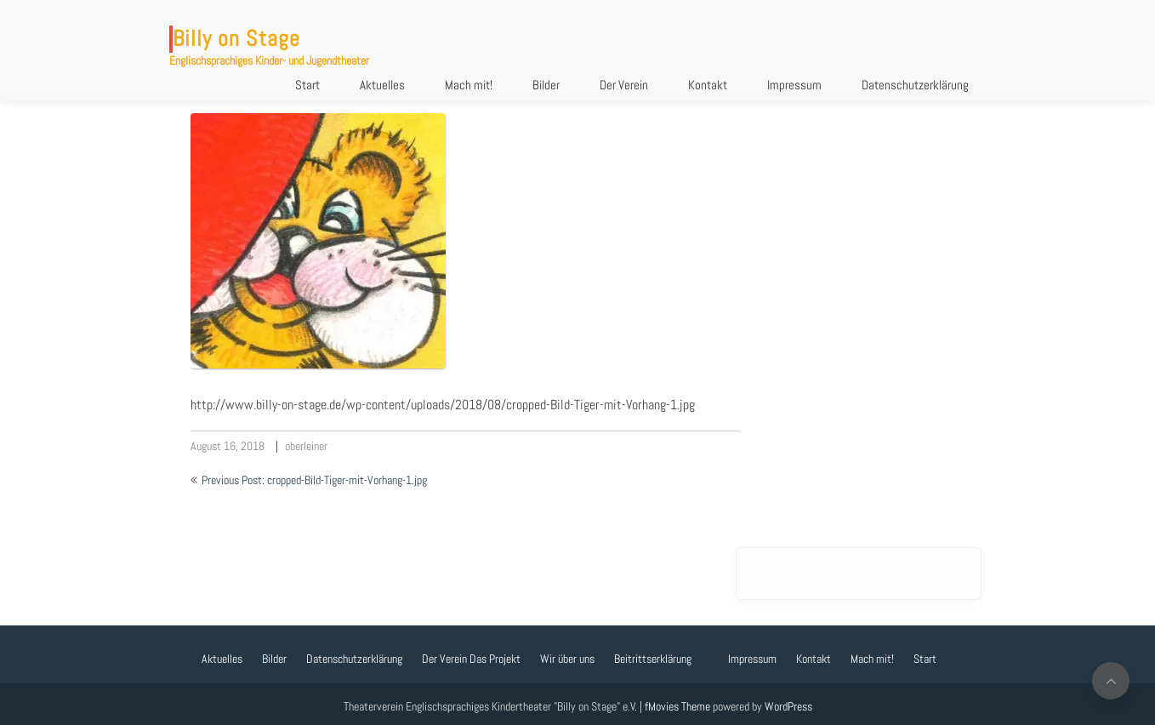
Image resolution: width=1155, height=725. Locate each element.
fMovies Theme (677, 706)
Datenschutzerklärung (915, 85)
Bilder (546, 85)
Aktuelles (382, 85)
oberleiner (306, 446)
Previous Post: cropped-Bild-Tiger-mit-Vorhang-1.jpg (314, 480)
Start (307, 85)
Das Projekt (495, 658)
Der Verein (624, 85)
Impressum (794, 85)
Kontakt (707, 85)
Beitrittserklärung (652, 658)
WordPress (788, 706)
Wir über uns (567, 658)
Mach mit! (468, 85)
